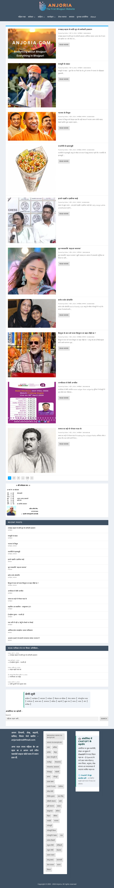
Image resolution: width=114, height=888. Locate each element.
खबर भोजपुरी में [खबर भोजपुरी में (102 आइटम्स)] (52, 757)
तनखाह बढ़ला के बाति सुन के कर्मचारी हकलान (75, 29)
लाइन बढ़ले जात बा (15, 670)
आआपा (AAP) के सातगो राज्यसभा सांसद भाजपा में (23, 638)
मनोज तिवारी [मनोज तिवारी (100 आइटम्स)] (51, 840)
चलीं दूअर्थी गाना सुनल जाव (18, 684)
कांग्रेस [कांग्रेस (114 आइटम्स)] (49, 752)
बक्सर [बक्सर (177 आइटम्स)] (59, 806)
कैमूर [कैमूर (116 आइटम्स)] (55, 752)
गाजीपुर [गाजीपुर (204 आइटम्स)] (49, 762)
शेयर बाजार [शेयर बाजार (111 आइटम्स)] (50, 865)
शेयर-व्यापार (62, 17)
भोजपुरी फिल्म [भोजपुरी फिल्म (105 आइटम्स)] (51, 831)
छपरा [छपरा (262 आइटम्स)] (48, 777)
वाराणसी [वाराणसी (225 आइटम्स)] (59, 860)
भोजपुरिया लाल (83, 699)
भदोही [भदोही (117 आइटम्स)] (49, 821)
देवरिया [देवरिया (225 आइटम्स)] (61, 787)
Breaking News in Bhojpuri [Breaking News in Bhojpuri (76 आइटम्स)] (54, 736)
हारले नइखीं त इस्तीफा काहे (68, 199)
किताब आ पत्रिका (60, 699)
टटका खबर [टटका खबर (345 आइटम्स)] (50, 782)
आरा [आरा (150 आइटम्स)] (48, 747)
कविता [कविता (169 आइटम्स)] (55, 747)
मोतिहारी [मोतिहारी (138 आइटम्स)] (59, 845)
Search (8, 715)
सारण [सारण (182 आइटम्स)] (59, 865)
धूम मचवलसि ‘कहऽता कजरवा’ (69, 249)
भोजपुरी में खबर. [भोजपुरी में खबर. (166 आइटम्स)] (52, 835)
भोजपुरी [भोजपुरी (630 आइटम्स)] (49, 826)
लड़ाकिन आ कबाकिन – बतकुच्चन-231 (19, 607)
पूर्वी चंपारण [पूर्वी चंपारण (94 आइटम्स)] (50, 806)
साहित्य (40, 17)
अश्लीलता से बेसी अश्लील (67, 383)
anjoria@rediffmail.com (23, 740)
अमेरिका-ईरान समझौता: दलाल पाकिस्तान (20, 630)
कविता (53, 701)
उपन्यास (46, 701)
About (93, 17)
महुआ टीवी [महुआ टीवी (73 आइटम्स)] (50, 845)
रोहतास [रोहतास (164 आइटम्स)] (59, 850)
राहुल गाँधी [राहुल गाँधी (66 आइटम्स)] (50, 850)
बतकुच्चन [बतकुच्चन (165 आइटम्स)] (50, 811)
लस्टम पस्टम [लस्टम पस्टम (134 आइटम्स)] (50, 855)
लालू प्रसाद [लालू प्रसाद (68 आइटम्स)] (50, 860)
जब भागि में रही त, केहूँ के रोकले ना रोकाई (20, 623)
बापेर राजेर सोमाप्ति (65, 300)
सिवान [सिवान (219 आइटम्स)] (49, 870)
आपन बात (38, 701)
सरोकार (30, 17)
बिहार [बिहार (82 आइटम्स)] (48, 816)
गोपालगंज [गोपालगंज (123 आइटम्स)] (58, 762)
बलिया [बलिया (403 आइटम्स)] (58, 811)
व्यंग (85, 701)
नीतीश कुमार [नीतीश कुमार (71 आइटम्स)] (51, 796)
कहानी (60, 701)
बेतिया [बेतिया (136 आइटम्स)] (55, 816)
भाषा (80, 701)
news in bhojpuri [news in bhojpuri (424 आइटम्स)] (54, 742)
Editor (66, 33)
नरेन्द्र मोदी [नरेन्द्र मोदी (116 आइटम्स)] (50, 791)
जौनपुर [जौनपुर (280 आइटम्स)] (55, 777)
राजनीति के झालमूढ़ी (65, 146)
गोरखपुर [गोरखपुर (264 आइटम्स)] (49, 772)
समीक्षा (27, 704)
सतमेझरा (50, 17)
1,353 (27, 479)
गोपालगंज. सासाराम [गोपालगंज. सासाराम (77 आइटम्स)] (53, 767)
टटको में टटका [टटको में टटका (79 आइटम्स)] (51, 787)
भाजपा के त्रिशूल (64, 113)
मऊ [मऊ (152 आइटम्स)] (61, 835)
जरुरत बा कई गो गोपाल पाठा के (69, 429)
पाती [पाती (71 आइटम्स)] (60, 801)
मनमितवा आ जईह (15, 677)
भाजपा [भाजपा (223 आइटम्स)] (56, 821)
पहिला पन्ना (22, 17)
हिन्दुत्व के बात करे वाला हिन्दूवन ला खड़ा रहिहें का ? (77, 333)
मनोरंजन (79, 252)
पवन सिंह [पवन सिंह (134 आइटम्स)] (60, 796)
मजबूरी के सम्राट (64, 64)
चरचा (74, 701)
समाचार (71, 17)
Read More (63, 45)
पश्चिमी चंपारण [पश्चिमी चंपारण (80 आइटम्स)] (51, 801)
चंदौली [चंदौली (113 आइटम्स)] (57, 772)
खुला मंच (67, 701)
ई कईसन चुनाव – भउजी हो (16, 615)
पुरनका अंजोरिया (82, 17)
